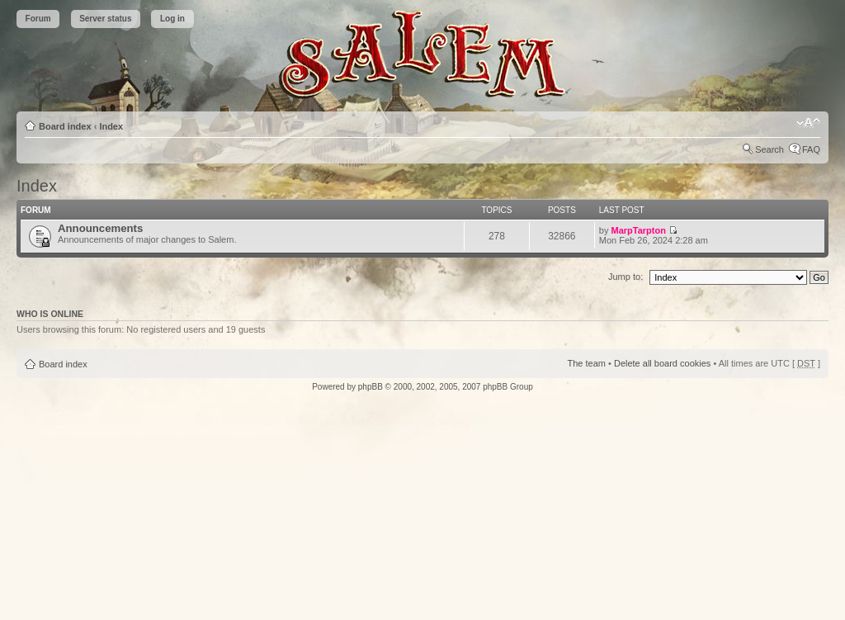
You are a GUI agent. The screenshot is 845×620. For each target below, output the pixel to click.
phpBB (370, 386)
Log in (172, 18)
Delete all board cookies (662, 363)
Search (769, 149)
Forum (38, 18)
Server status (105, 18)
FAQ (811, 149)
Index (111, 126)
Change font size (808, 123)
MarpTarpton (638, 230)
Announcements (100, 228)
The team (587, 363)
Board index (65, 126)
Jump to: (625, 277)
